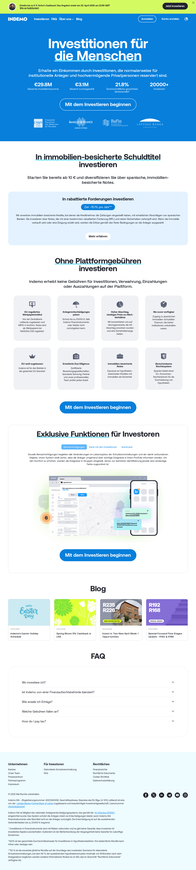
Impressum (13, 784)
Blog (79, 19)
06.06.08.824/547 (16, 806)
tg (169, 795)
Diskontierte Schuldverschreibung (60, 769)
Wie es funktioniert (29, 8)
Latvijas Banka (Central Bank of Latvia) (35, 803)
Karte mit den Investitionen (103, 447)
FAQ (54, 19)
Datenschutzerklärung (103, 780)
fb (145, 795)
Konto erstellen (170, 18)
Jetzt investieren (175, 6)
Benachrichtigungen (74, 447)
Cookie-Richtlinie (101, 777)
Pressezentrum (15, 777)
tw (153, 795)
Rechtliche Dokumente (104, 773)
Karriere (12, 769)
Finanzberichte (100, 769)
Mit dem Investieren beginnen (98, 104)
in (161, 795)
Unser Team (14, 773)
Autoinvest (126, 447)
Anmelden (147, 18)
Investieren (41, 19)
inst (185, 795)
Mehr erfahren (98, 236)
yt (177, 795)
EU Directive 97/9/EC (105, 812)
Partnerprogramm (17, 780)
